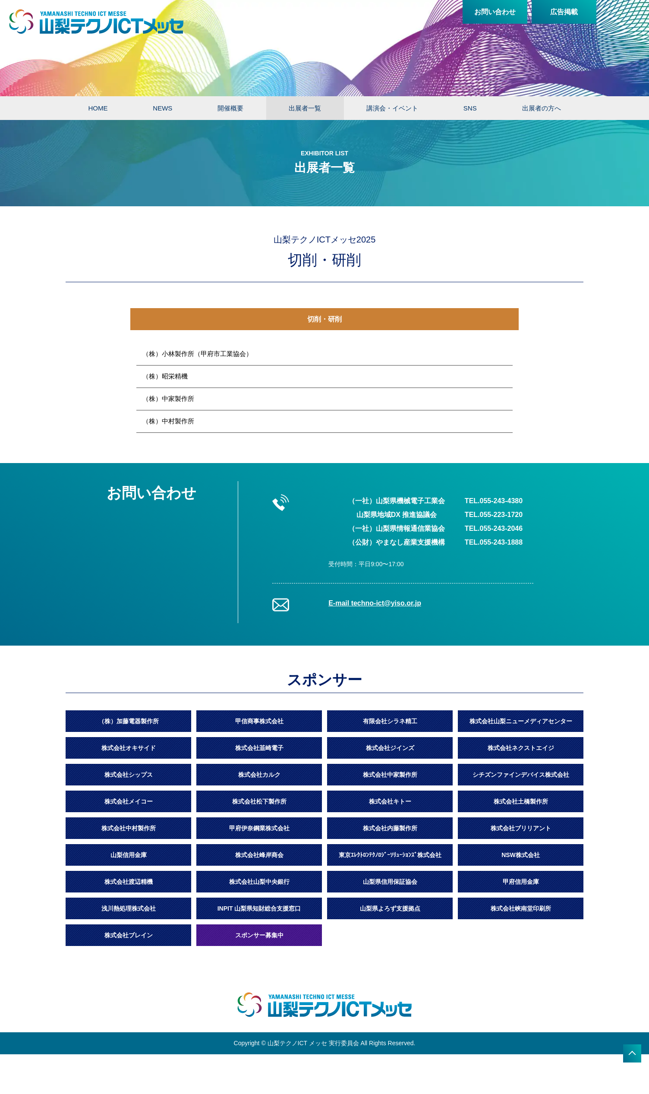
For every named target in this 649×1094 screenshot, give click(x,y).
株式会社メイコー (128, 801)
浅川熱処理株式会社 (128, 908)
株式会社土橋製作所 (521, 801)
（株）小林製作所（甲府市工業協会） (197, 353)
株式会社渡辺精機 (128, 881)
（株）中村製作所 (168, 421)
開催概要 (230, 108)
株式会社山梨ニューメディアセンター (520, 721)
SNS (470, 108)
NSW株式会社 (520, 854)
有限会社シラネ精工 (390, 721)
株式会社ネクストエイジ (521, 747)
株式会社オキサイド (128, 747)
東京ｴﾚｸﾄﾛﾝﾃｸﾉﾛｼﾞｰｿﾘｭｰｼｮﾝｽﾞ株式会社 (390, 854)
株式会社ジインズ (390, 747)
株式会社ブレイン (128, 935)
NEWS (162, 108)
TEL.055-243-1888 (494, 542)
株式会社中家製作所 (390, 774)
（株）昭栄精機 (165, 376)
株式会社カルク (259, 774)
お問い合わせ (495, 12)
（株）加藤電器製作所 (128, 721)
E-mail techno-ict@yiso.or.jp (374, 603)
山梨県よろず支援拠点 (390, 908)
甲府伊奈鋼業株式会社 (259, 828)
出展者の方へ (541, 108)
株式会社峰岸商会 (259, 854)
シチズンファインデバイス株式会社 (521, 774)
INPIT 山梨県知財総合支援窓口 (259, 908)
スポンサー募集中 (259, 935)
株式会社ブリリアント (521, 828)
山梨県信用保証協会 (390, 881)
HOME (97, 108)
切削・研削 (324, 319)
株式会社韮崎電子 (259, 747)
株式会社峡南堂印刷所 (521, 908)
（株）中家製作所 (168, 398)
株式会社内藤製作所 (390, 828)
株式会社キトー (390, 801)
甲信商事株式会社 (259, 721)
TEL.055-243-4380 (494, 500)
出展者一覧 (305, 108)
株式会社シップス (128, 774)
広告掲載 (564, 12)
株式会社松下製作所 (259, 801)
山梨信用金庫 (128, 854)
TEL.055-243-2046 (494, 528)
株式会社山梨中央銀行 (259, 881)
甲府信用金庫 (521, 881)
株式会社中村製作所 (128, 828)
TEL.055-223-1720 (494, 514)
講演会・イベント (392, 108)
